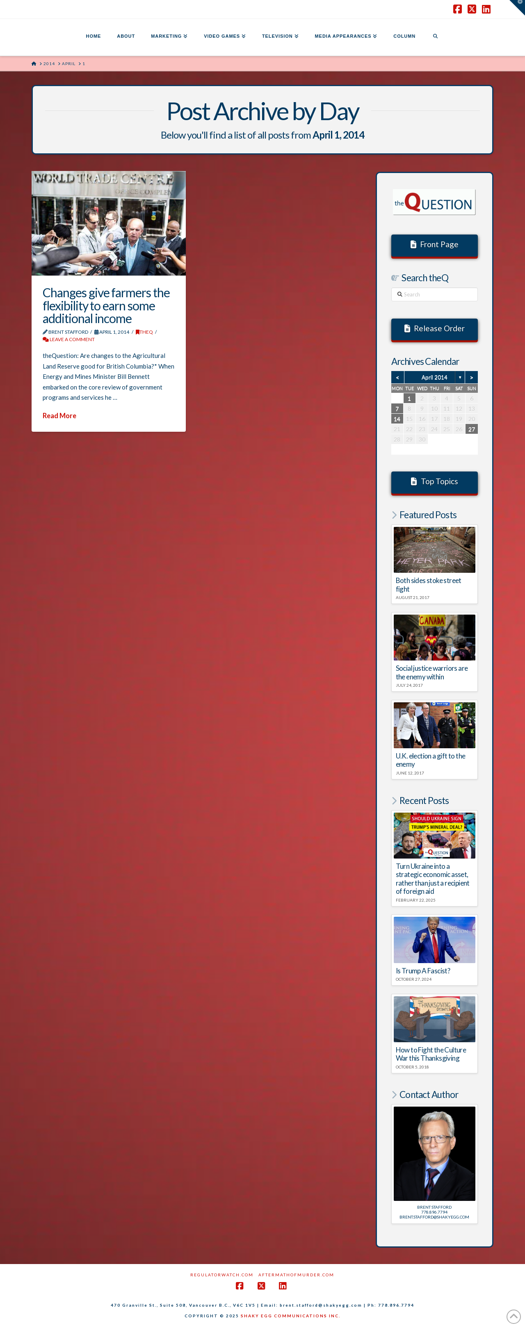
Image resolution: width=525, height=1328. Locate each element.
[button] (517, 8)
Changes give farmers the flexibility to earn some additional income (106, 305)
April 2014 (434, 377)
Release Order (434, 328)
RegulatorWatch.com (221, 1274)
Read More (59, 416)
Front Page (435, 244)
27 (471, 429)
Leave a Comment (69, 339)
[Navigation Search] (435, 37)
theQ (144, 332)
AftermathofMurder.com (296, 1274)
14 (397, 418)
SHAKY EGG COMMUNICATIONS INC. (290, 1315)
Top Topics (434, 481)
